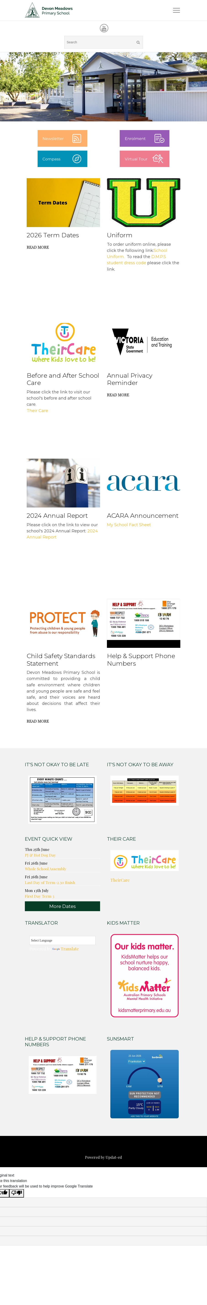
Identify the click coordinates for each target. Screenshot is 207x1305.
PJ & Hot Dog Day (40, 855)
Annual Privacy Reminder (129, 379)
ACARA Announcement (143, 516)
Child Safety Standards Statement (61, 659)
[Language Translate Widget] (62, 940)
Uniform (119, 235)
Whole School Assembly (45, 868)
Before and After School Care (63, 379)
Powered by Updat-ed (103, 1157)
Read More (38, 247)
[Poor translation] (16, 1193)
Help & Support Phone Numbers (141, 659)
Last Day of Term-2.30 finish (50, 882)
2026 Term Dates (53, 235)
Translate (65, 949)
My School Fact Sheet (129, 525)
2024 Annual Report (57, 516)
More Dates (62, 906)
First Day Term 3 (39, 896)
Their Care (37, 410)
